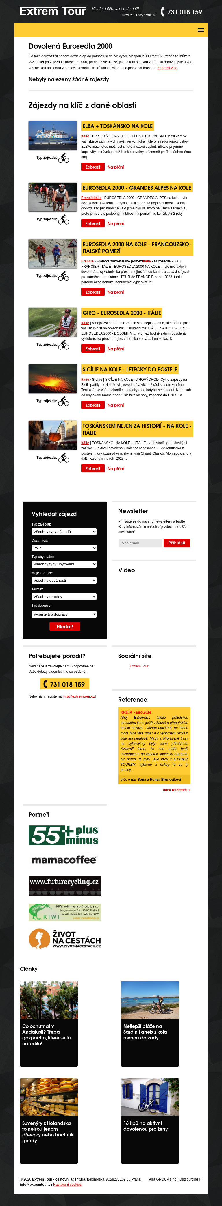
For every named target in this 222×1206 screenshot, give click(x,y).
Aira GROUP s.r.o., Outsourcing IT (175, 1179)
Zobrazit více (167, 68)
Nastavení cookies (67, 1185)
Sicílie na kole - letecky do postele (130, 369)
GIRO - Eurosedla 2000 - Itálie (122, 312)
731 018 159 (67, 684)
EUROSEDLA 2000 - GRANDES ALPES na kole (137, 187)
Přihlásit (177, 543)
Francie (87, 198)
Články (29, 968)
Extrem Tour (139, 666)
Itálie (85, 136)
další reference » (176, 790)
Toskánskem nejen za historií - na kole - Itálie (137, 429)
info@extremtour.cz (78, 696)
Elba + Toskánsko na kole (118, 125)
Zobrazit (93, 167)
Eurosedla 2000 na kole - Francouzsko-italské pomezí (137, 247)
